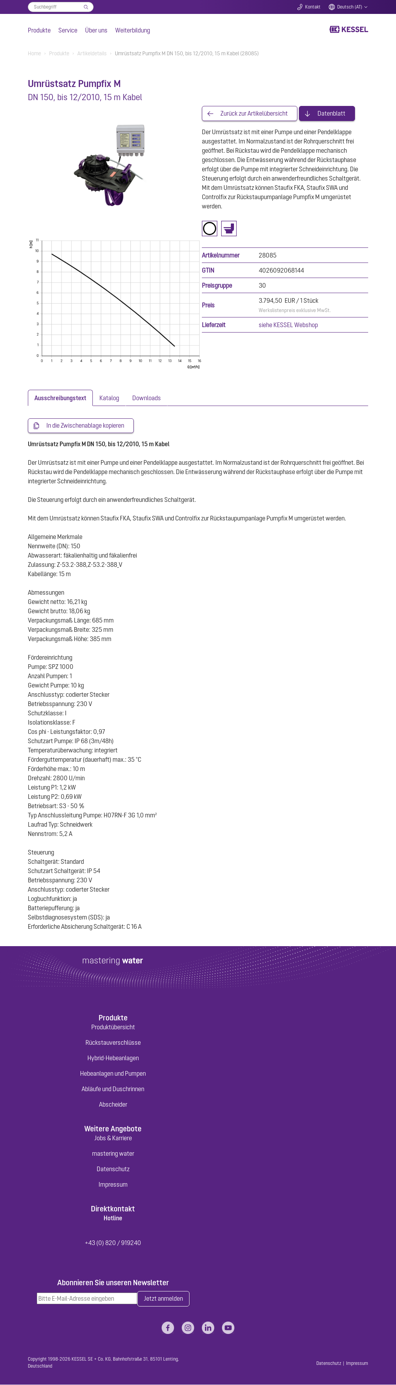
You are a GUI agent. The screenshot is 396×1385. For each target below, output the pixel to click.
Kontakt (313, 7)
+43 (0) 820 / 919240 (113, 1242)
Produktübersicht (113, 1026)
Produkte (39, 30)
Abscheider (113, 1104)
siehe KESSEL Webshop (288, 325)
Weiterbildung (132, 30)
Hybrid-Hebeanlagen (113, 1057)
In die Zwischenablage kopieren (85, 425)
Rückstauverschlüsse (113, 1042)
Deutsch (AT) (349, 7)
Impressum (113, 1184)
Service (67, 30)
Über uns (96, 30)
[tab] (60, 398)
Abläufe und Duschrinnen (113, 1088)
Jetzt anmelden (163, 1299)
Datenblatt (331, 113)
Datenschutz (113, 1168)
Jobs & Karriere (113, 1137)
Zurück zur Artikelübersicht (254, 113)
